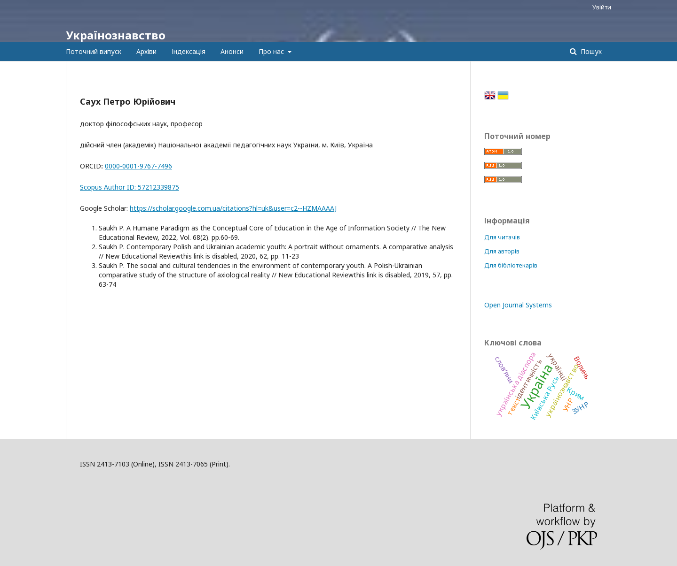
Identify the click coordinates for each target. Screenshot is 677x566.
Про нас (272, 51)
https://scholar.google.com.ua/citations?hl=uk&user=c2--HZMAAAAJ (233, 208)
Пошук (590, 51)
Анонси (232, 51)
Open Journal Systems (518, 304)
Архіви (146, 51)
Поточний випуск (93, 51)
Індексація (188, 51)
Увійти (601, 7)
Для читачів (502, 237)
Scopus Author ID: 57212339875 (129, 187)
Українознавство (115, 35)
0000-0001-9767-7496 (138, 165)
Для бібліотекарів (510, 265)
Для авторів (502, 251)
